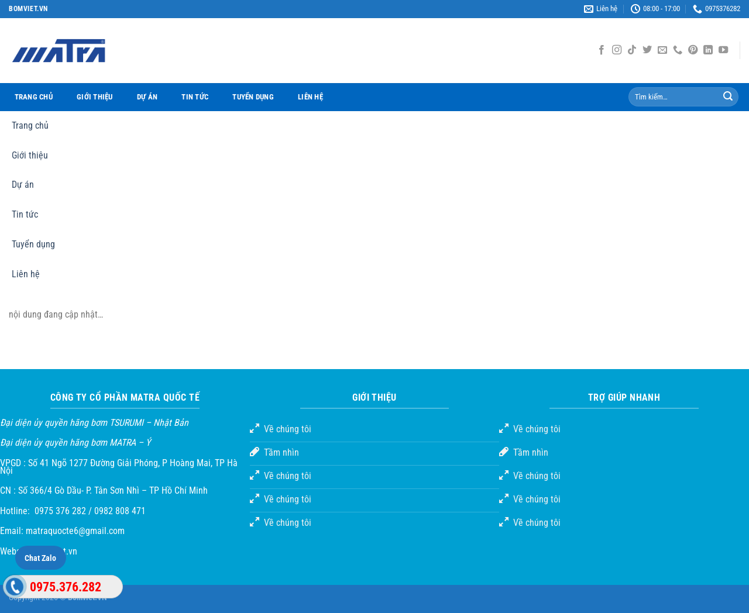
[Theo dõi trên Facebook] (601, 50)
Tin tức (194, 96)
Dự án (147, 96)
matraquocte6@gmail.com (75, 530)
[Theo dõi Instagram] (616, 50)
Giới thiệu (95, 96)
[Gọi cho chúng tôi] (677, 50)
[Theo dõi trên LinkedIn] (708, 50)
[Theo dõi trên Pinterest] (693, 50)
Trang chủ (34, 96)
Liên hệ (310, 96)
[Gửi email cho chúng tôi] (662, 50)
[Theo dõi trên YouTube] (723, 50)
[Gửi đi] (728, 97)
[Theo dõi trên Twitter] (647, 50)
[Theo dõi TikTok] (632, 50)
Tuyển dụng (253, 96)
